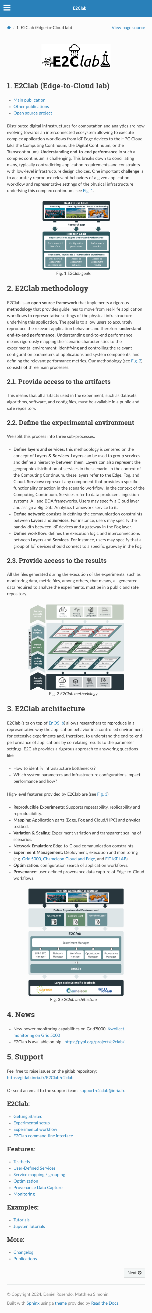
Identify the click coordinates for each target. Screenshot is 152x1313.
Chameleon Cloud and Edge (69, 859)
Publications (25, 1259)
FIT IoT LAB (115, 859)
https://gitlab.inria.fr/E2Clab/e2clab (40, 1078)
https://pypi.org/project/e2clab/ (95, 1042)
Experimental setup (31, 1123)
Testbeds (21, 1162)
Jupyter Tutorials (29, 1226)
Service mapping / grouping (39, 1175)
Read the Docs (104, 1303)
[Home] (9, 27)
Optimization (25, 1181)
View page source (128, 28)
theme (61, 1303)
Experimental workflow (35, 1129)
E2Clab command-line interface (43, 1136)
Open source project (32, 113)
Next (135, 1273)
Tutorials (21, 1220)
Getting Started (28, 1116)
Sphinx (33, 1303)
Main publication (29, 100)
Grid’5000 (31, 859)
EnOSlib (56, 723)
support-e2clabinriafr (102, 1091)
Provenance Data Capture (37, 1188)
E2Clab (79, 8)
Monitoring (24, 1194)
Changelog (23, 1252)
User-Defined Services (34, 1168)
